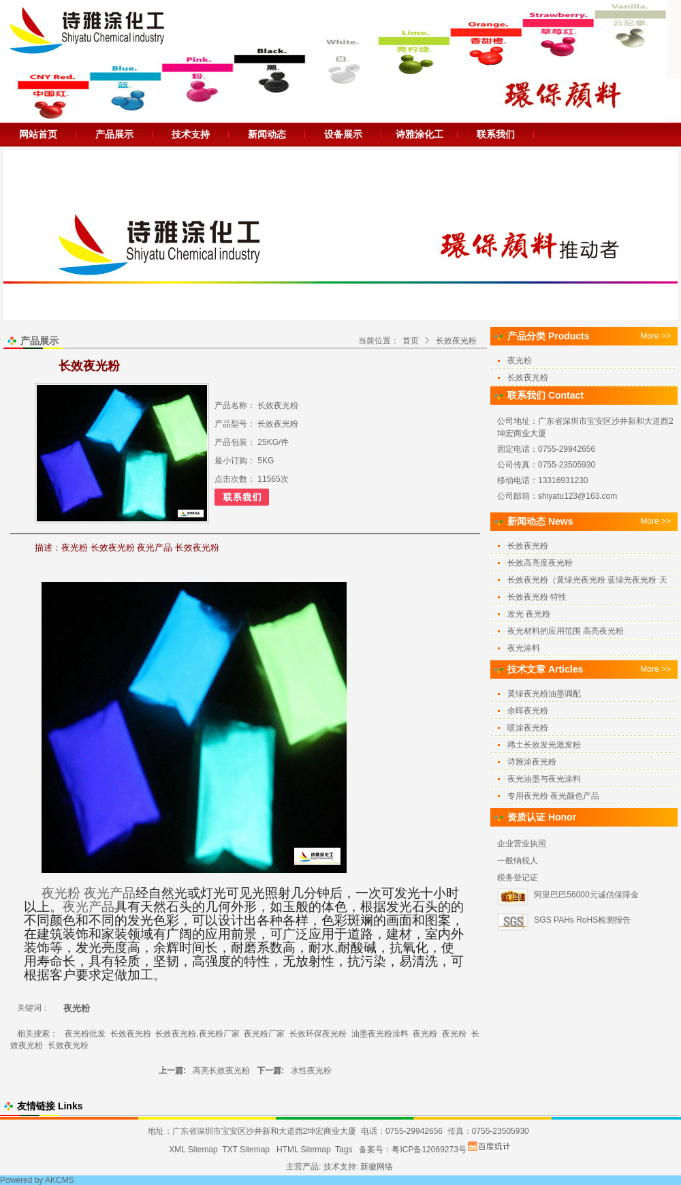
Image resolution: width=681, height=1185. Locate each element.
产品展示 (114, 134)
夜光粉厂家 (264, 1033)
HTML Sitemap (303, 1149)
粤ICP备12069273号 (429, 1149)
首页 (410, 340)
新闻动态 (267, 134)
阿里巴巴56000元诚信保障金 (586, 894)
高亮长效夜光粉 (221, 1070)
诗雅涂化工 (419, 134)
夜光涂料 (523, 648)
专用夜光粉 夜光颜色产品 (553, 796)
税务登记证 (517, 877)
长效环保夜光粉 (318, 1033)
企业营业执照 (521, 843)
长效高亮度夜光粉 (540, 563)
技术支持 (191, 134)
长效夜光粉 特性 (537, 597)
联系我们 (496, 134)
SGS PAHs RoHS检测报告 (582, 920)
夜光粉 (61, 893)
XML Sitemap (193, 1149)
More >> (655, 336)
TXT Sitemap (246, 1149)
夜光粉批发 (85, 1033)
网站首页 (38, 134)
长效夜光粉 (456, 340)
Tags (343, 1149)
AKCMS (59, 1180)
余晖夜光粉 (527, 710)
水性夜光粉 (311, 1070)
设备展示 (343, 134)
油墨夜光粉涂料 (380, 1033)
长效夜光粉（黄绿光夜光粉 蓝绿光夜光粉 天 (587, 580)
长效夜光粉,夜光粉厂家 (197, 1033)
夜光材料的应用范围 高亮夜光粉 (565, 631)
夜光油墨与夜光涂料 (544, 779)
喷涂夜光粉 (527, 728)
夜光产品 (110, 893)
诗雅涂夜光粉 (531, 762)
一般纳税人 (517, 860)
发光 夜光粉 (528, 614)
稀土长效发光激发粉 (544, 745)
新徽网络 (376, 1166)
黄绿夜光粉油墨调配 (544, 693)
